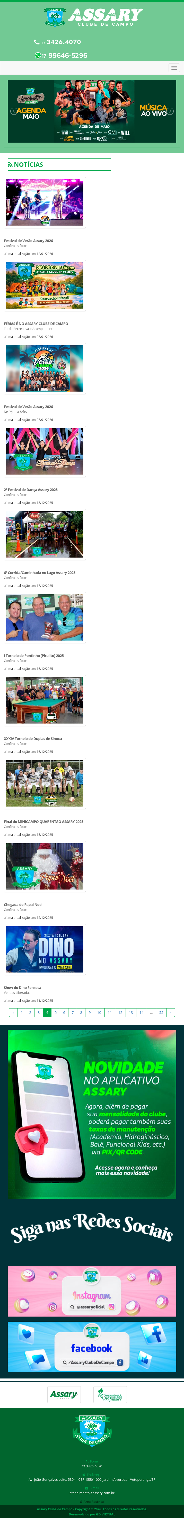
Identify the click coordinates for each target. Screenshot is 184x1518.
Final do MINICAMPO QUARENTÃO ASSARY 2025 (43, 821)
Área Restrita (92, 1502)
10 (99, 1012)
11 (110, 1012)
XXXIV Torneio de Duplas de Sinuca (33, 738)
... (151, 1012)
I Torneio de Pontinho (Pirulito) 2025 (34, 655)
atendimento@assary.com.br (92, 1493)
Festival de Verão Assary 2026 (28, 240)
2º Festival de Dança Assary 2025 (31, 489)
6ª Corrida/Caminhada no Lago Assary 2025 (39, 572)
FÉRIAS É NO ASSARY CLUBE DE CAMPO (36, 323)
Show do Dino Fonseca (22, 987)
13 (131, 1012)
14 (141, 1012)
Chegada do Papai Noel (23, 904)
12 (120, 1012)
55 (161, 1012)
